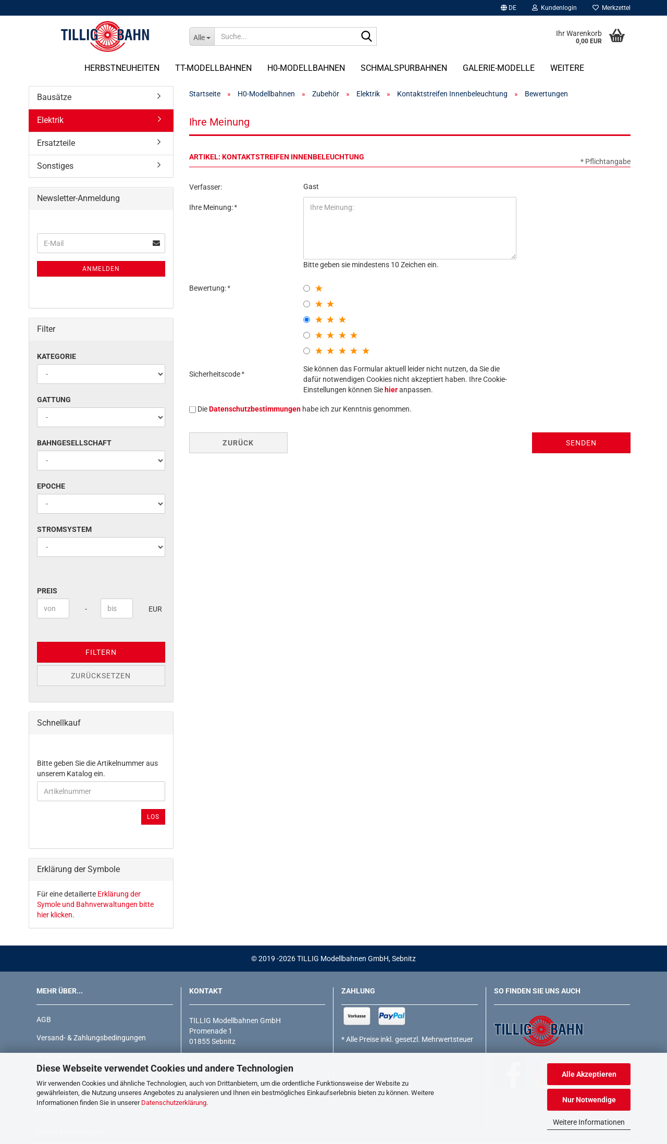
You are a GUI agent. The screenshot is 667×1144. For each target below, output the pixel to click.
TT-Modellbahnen (213, 68)
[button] (508, 8)
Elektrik (50, 120)
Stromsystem (64, 529)
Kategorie (56, 356)
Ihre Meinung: (211, 207)
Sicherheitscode (215, 374)
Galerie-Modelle (499, 68)
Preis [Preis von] (47, 591)
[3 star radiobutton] (306, 319)
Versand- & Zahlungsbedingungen (91, 1038)
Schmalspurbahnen (404, 68)
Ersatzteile (56, 143)
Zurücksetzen (101, 676)
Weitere (567, 68)
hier (391, 390)
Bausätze (54, 97)
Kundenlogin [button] (554, 7)
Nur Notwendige (589, 1100)
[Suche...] (201, 36)
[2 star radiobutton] (306, 304)
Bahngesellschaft (74, 443)
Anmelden (101, 268)
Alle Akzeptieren (589, 1074)
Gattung (54, 399)
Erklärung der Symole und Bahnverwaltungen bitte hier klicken (95, 904)
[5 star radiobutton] (306, 350)
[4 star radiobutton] (306, 335)
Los (153, 816)
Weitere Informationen (589, 1122)
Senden (581, 443)
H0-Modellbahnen (306, 68)
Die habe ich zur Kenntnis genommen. (304, 409)
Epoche (51, 486)
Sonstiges (55, 166)
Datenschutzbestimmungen (255, 409)
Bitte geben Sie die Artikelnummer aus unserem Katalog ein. (97, 768)
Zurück (238, 443)
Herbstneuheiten (121, 68)
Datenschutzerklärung (173, 1102)
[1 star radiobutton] (306, 288)
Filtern (101, 652)
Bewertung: (208, 288)
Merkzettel (611, 7)
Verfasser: (205, 187)
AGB (43, 1019)
